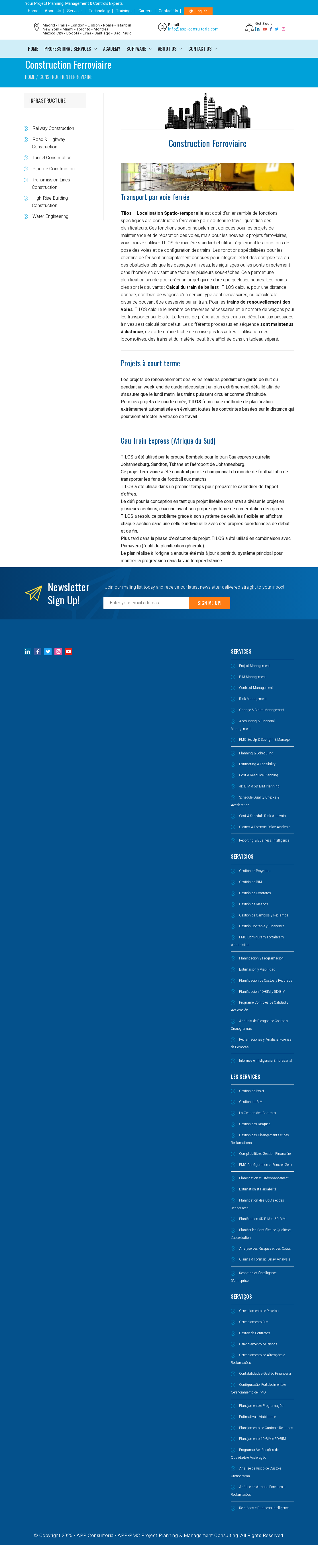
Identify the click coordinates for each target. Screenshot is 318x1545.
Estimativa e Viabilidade (257, 1416)
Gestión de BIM (250, 882)
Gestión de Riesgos (253, 904)
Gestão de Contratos (254, 1333)
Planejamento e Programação (261, 1405)
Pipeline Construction (53, 168)
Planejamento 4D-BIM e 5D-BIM (262, 1438)
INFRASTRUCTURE (47, 100)
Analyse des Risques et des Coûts (265, 1248)
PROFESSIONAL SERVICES (67, 48)
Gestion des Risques (254, 1124)
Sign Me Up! (209, 602)
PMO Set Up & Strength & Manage (264, 739)
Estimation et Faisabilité (257, 1189)
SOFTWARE (136, 48)
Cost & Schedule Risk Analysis (262, 815)
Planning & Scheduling (256, 753)
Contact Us (163, 11)
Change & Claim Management (261, 710)
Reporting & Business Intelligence (264, 840)
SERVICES (241, 651)
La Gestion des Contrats (257, 1113)
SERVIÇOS (241, 1296)
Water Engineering (50, 216)
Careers (141, 11)
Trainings (121, 11)
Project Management (254, 665)
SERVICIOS (242, 856)
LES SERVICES (245, 1076)
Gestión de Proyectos (254, 870)
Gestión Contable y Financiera (261, 926)
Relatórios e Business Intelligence (264, 1508)
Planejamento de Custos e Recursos (266, 1428)
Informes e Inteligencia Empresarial (265, 1060)
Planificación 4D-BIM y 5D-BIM (262, 991)
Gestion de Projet (251, 1091)
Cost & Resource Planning (258, 775)
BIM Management (252, 677)
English (193, 11)
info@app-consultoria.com (193, 29)
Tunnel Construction (51, 157)
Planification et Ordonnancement (264, 1178)
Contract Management (256, 687)
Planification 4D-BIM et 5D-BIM (262, 1218)
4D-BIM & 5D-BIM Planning (259, 786)
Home (32, 11)
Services (73, 11)
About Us (51, 11)
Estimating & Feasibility (257, 764)
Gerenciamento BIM (253, 1322)
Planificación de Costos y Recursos (265, 980)
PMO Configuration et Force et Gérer (265, 1164)
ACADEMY (112, 48)
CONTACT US (200, 48)
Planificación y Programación (261, 958)
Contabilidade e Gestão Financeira (265, 1373)
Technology (96, 11)
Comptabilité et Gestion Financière (265, 1153)
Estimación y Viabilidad (257, 969)
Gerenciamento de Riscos (258, 1344)
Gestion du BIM (250, 1101)
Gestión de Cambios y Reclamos (263, 915)
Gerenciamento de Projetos (259, 1310)
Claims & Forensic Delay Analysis (265, 827)
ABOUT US (167, 48)
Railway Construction (53, 128)
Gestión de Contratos (255, 893)
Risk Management (253, 698)
